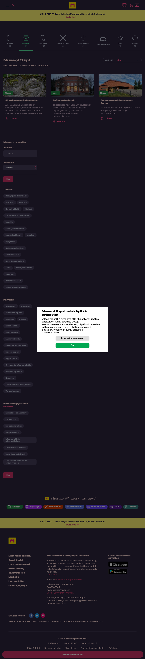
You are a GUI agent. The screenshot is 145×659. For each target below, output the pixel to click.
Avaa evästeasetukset (72, 338)
